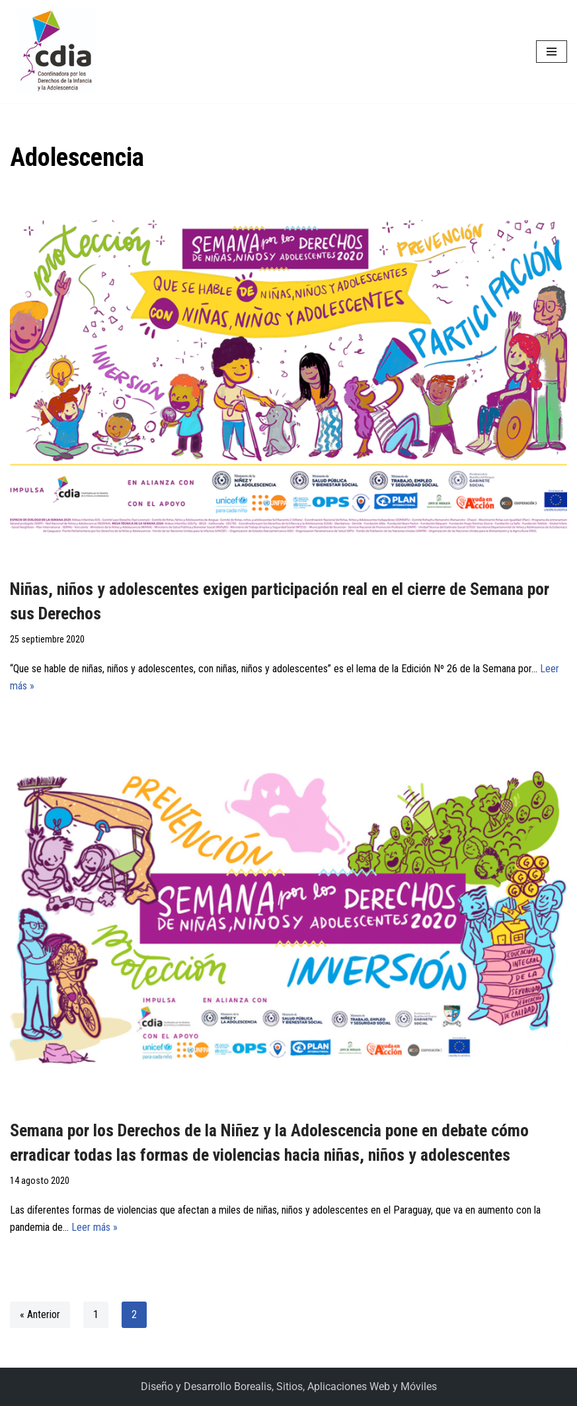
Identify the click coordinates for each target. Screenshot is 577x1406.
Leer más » (94, 1227)
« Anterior (40, 1314)
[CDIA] (53, 51)
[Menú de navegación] (551, 51)
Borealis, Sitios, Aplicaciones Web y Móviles (335, 1386)
